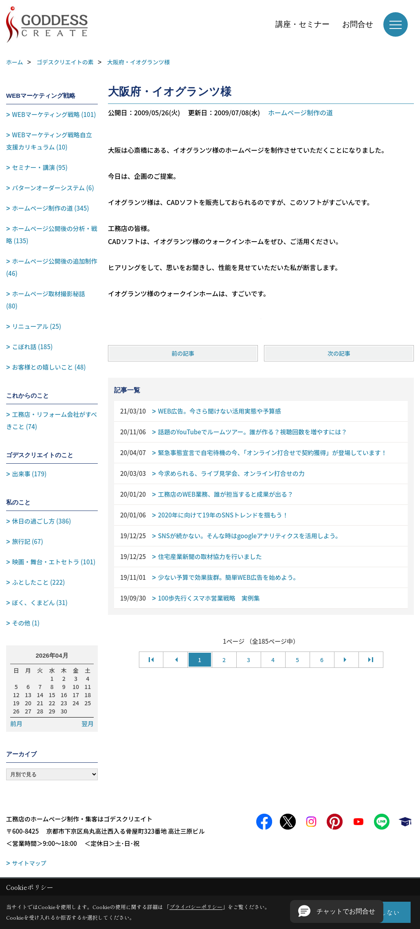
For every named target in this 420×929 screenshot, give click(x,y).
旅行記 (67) (27, 541)
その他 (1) (26, 623)
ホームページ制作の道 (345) (50, 208)
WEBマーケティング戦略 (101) (54, 114)
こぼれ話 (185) (32, 346)
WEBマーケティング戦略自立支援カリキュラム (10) (49, 140)
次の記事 (339, 353)
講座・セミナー (302, 24)
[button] (336, 911)
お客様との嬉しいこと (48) (49, 367)
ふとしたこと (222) (38, 582)
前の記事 (183, 353)
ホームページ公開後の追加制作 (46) (51, 267)
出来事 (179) (29, 473)
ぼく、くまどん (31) (40, 602)
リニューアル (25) (36, 326)
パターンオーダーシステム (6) (53, 187)
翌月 (87, 724)
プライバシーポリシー (195, 907)
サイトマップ (29, 863)
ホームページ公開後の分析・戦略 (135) (51, 234)
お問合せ (357, 24)
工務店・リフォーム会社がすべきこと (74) (51, 420)
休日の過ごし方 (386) (41, 521)
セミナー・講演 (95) (40, 167)
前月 (16, 724)
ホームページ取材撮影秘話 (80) (45, 299)
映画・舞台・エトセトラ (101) (54, 561)
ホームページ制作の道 (300, 112)
